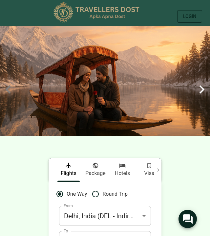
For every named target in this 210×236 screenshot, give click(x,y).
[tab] (68, 170)
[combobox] (105, 216)
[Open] (144, 216)
